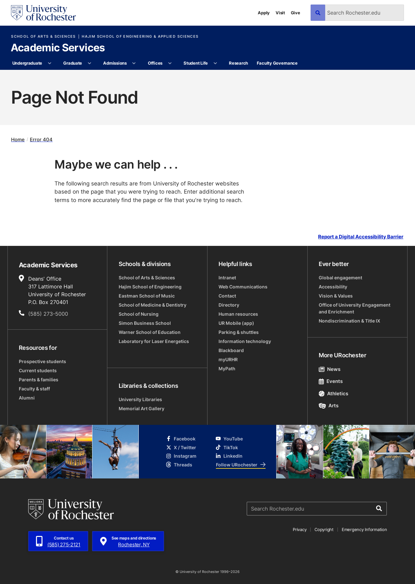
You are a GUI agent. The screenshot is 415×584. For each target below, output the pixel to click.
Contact (227, 296)
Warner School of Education (150, 332)
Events (331, 381)
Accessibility (333, 287)
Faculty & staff (34, 389)
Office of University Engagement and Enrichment (354, 308)
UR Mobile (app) (236, 323)
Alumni (27, 398)
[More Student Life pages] (215, 63)
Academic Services (58, 48)
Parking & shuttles (239, 332)
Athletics (333, 393)
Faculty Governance (277, 63)
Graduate (72, 63)
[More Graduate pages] (89, 63)
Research (238, 63)
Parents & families (38, 379)
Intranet (227, 277)
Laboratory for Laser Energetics (154, 341)
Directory (229, 305)
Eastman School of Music (147, 296)
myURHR (228, 359)
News (329, 369)
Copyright (324, 529)
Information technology (245, 341)
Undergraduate (27, 63)
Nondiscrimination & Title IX (349, 321)
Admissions (114, 63)
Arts (328, 405)
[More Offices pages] (169, 63)
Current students (38, 370)
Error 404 (41, 139)
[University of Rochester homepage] (43, 12)
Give (295, 13)
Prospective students (42, 361)
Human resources (238, 314)
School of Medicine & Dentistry (152, 305)
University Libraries (140, 399)
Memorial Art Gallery (141, 408)
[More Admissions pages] (134, 63)
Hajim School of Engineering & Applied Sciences (140, 36)
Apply (264, 13)
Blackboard (231, 350)
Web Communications (243, 287)
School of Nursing (139, 314)
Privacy (299, 529)
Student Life (196, 63)
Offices (155, 63)
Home (18, 139)
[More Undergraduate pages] (49, 63)
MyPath (227, 368)
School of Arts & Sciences (43, 36)
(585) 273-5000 (48, 313)
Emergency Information (364, 529)
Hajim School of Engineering (150, 287)
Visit (280, 13)
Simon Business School (145, 323)
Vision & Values (336, 296)
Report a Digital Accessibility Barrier (360, 236)
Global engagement (340, 277)
